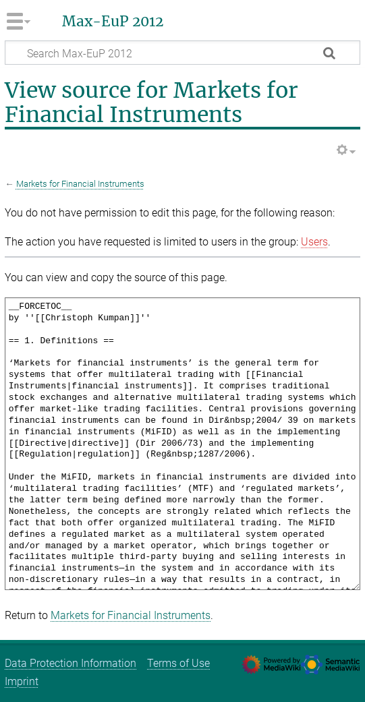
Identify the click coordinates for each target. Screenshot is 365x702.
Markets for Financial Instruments (80, 184)
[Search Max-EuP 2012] (182, 52)
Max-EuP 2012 (112, 21)
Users (314, 241)
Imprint (21, 681)
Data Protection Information (70, 663)
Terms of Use (178, 663)
